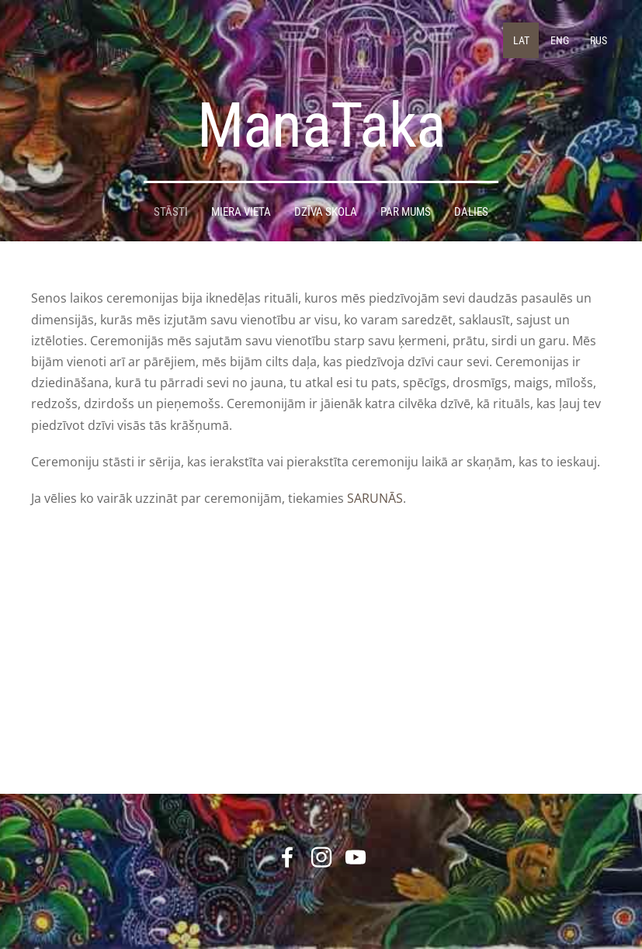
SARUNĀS (375, 487)
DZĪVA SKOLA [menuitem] (325, 201)
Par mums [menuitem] (405, 201)
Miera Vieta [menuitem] (241, 201)
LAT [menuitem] (516, 35)
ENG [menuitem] (554, 35)
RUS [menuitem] (593, 35)
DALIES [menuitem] (471, 201)
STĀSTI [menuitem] (171, 201)
